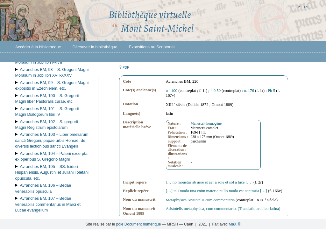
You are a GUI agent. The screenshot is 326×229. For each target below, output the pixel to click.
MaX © (234, 224)
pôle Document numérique (138, 224)
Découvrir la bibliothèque (95, 47)
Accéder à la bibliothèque (38, 47)
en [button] (305, 6)
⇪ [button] (124, 67)
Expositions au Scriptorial (152, 47)
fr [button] (298, 6)
